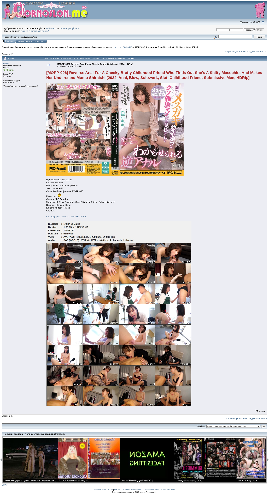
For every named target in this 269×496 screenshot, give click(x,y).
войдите (50, 28)
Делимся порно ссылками (27, 47)
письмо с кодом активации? (35, 31)
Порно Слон (7, 47)
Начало (10, 41)
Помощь (20, 41)
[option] (30, 460)
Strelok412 (127, 47)
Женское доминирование (52, 47)
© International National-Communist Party (159, 490)
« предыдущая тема (235, 51)
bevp (120, 47)
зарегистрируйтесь (69, 28)
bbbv (6, 63)
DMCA (5, 484)
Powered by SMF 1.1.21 (103, 490)
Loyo (115, 47)
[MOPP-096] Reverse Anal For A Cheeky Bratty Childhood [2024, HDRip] (166, 47)
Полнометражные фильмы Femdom (83, 47)
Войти (29, 41)
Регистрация (39, 41)
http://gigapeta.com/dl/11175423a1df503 (66, 216)
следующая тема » (256, 51)
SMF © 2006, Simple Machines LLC (128, 490)
